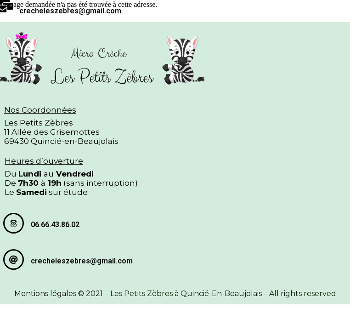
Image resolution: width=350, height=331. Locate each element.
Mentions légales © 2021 (58, 293)
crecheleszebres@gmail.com (70, 10)
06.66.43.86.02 (55, 224)
